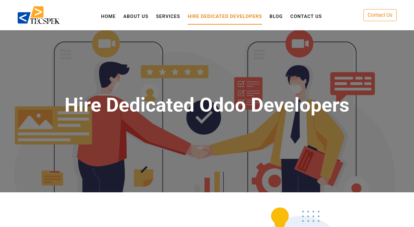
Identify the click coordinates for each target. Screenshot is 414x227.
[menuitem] (108, 16)
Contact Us (380, 15)
